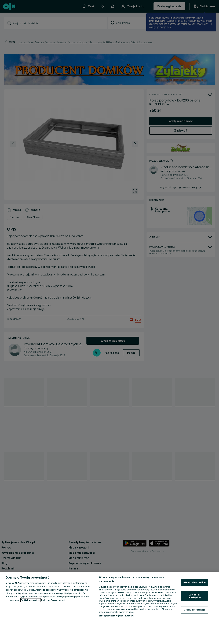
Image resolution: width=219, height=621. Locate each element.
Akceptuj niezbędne (194, 596)
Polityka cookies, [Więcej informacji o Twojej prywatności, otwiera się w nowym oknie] (30, 600)
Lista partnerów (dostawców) (116, 615)
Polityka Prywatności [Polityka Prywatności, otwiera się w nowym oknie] (53, 600)
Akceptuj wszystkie (194, 582)
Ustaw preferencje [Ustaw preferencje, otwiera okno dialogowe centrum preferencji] (194, 609)
